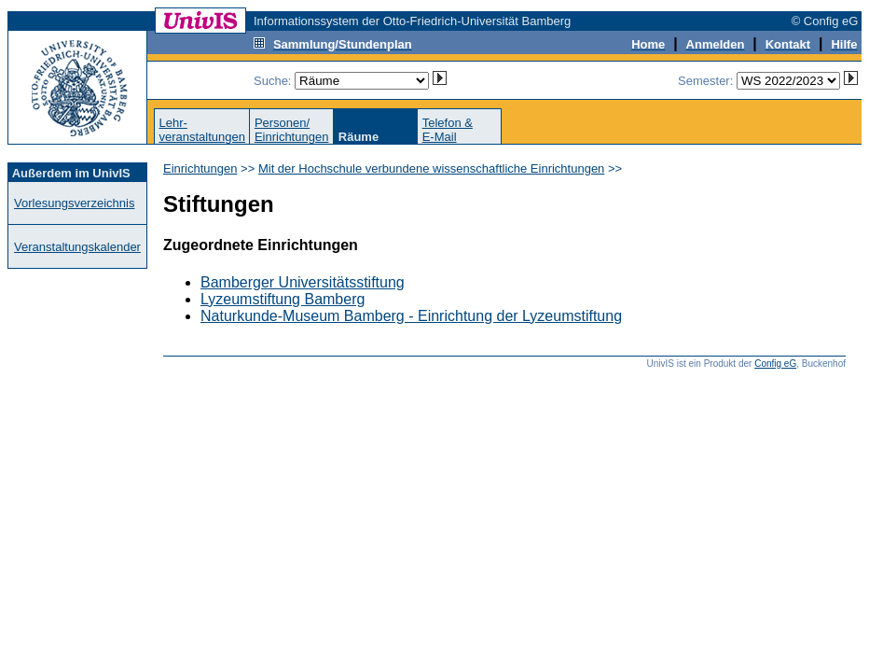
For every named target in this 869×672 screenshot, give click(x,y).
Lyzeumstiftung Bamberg (282, 299)
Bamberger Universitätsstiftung (302, 282)
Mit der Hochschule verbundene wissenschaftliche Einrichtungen (431, 168)
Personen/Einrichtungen (292, 130)
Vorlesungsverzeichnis (74, 203)
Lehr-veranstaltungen (202, 130)
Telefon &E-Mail (447, 130)
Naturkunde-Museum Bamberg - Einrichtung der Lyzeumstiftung (411, 316)
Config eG (775, 363)
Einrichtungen (200, 168)
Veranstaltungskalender (77, 247)
